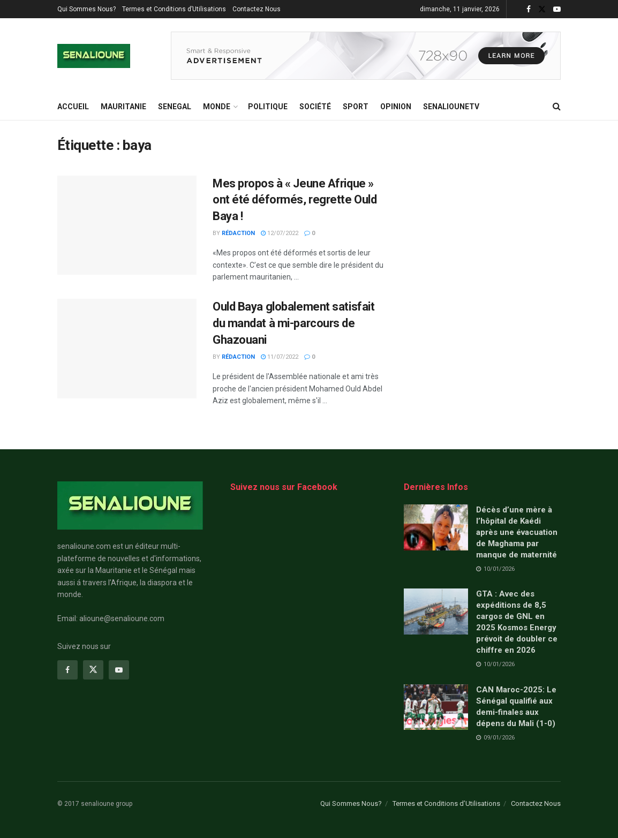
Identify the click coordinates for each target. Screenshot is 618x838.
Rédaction (238, 233)
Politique (268, 106)
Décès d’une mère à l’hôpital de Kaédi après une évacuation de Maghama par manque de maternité (516, 532)
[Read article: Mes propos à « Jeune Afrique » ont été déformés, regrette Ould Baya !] (127, 225)
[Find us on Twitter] (93, 670)
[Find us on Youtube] (119, 670)
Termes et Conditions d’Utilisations (174, 9)
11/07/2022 (279, 356)
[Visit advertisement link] (366, 56)
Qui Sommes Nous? (86, 9)
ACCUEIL (73, 106)
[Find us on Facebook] (67, 670)
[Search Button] (557, 106)
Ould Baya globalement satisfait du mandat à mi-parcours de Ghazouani (293, 323)
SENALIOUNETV (451, 106)
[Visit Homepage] (93, 56)
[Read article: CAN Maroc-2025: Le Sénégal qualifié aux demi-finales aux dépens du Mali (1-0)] (436, 707)
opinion (395, 106)
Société (315, 106)
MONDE (216, 106)
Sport (355, 106)
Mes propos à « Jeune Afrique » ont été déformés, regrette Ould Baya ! (294, 200)
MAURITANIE (123, 106)
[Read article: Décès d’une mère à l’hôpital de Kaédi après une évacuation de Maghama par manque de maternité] (436, 527)
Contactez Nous (256, 9)
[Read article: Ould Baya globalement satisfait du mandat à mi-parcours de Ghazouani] (127, 348)
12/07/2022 (279, 233)
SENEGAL (174, 106)
